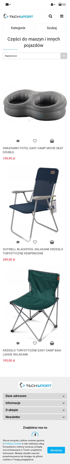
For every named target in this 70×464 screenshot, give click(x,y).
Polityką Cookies (12, 443)
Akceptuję (56, 450)
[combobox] (35, 56)
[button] (62, 4)
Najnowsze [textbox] (11, 55)
